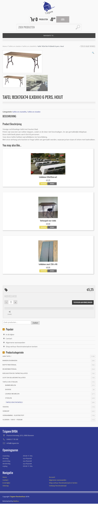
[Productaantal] (11, 302)
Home (5, 46)
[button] (93, 52)
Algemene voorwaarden (15, 342)
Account (52, 477)
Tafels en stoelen (14, 46)
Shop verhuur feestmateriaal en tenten (21, 347)
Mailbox (16, 501)
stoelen (8, 398)
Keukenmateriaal (10, 369)
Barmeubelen (10, 385)
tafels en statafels (29, 46)
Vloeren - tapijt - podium (12, 420)
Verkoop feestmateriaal (57, 486)
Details (52, 184)
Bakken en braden (10, 360)
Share (9, 314)
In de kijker (10, 334)
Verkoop (6, 411)
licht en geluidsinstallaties (14, 377)
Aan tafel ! (7, 356)
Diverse (8, 389)
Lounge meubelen (12, 394)
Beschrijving (9, 116)
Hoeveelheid (10, 296)
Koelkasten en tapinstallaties (15, 373)
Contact (9, 338)
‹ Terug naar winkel (87, 46)
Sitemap (6, 486)
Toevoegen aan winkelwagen (82, 302)
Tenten (6, 407)
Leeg (62, 19)
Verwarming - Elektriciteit (13, 415)
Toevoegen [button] (43, 184)
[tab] (11, 116)
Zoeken (35, 323)
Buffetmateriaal (9, 365)
